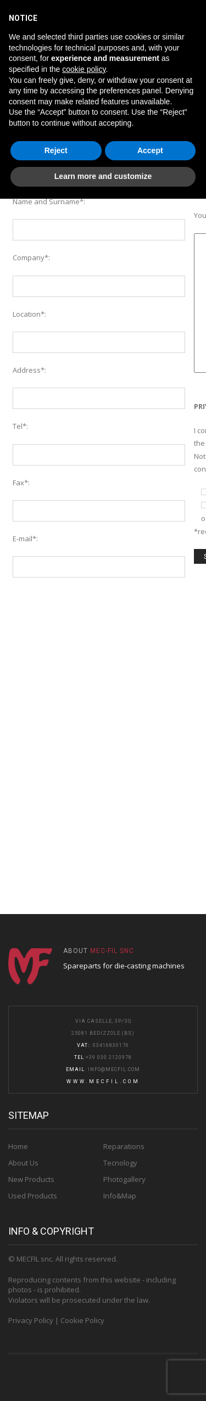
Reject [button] (56, 150)
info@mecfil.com (114, 1069)
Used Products (32, 1196)
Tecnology (120, 1163)
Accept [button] (150, 150)
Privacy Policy (30, 1320)
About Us (23, 1163)
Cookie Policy (82, 1320)
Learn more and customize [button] (103, 176)
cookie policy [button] (83, 69)
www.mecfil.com (103, 1081)
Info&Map (119, 1196)
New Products (31, 1179)
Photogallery (124, 1179)
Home (18, 1146)
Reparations (123, 1146)
